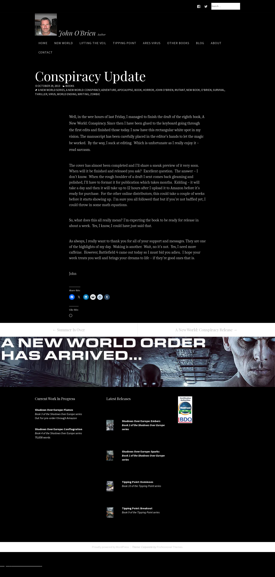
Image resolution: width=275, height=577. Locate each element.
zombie (95, 94)
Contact (45, 54)
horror (148, 90)
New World (63, 44)
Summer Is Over (68, 330)
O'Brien (206, 90)
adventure (108, 90)
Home (43, 44)
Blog (200, 44)
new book (193, 90)
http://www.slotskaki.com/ (95, 564)
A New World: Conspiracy (83, 90)
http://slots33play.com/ (180, 564)
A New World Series (51, 90)
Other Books (178, 44)
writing (83, 94)
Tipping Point (124, 44)
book (138, 90)
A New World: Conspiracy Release (206, 330)
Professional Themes (169, 547)
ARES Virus (151, 44)
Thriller (41, 94)
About (216, 44)
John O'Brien (164, 90)
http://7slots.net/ (58, 564)
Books (69, 86)
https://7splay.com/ (215, 564)
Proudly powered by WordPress (110, 547)
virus (52, 94)
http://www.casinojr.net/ (252, 564)
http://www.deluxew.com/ (138, 564)
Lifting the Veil (92, 44)
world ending (66, 94)
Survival (218, 90)
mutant (180, 90)
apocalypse (125, 90)
